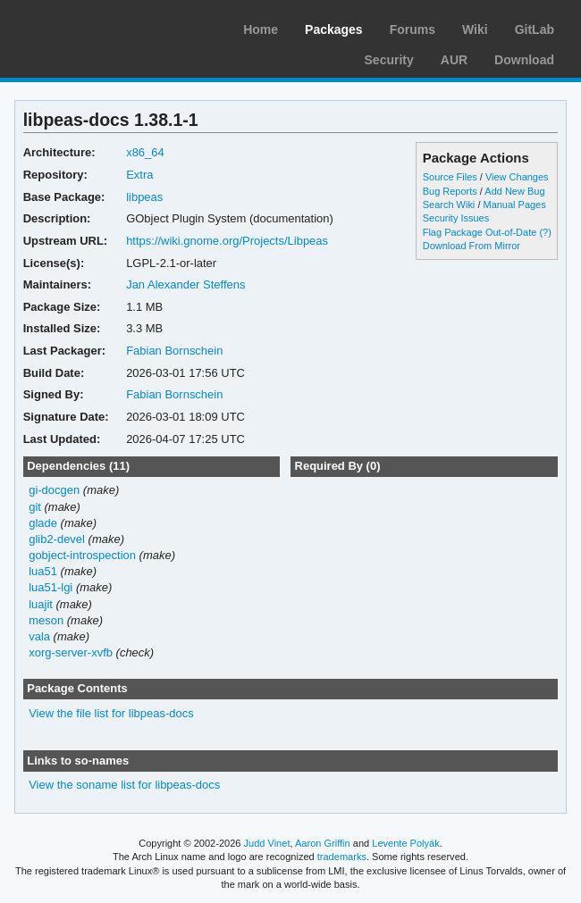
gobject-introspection (82, 555)
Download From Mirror (471, 245)
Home (260, 29)
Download (524, 60)
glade (43, 523)
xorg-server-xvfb (71, 652)
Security (389, 60)
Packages (334, 29)
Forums (412, 29)
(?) (545, 232)
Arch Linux (98, 27)
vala (39, 636)
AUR (454, 60)
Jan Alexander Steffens (185, 284)
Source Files (450, 176)
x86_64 (145, 152)
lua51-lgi (50, 587)
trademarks (341, 856)
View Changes (517, 176)
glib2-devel (57, 539)
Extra (139, 174)
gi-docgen (54, 490)
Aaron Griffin (322, 843)
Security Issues (456, 218)
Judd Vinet (267, 843)
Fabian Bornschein (174, 350)
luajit (41, 604)
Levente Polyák (405, 843)
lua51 (43, 571)
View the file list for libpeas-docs (111, 713)
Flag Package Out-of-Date (480, 232)
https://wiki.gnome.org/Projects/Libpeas (227, 240)
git (35, 507)
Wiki (475, 29)
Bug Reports (450, 191)
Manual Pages (514, 204)
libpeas (144, 197)
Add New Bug (514, 191)
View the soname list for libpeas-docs (124, 784)
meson (46, 620)
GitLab (534, 29)
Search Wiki (449, 204)
